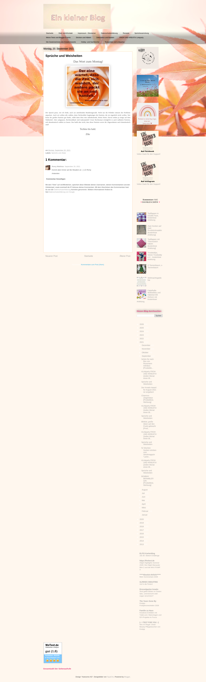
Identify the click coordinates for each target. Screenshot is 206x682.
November (146, 349)
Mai (143, 500)
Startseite (49, 33)
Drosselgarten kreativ (149, 589)
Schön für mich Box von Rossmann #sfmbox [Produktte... (147, 363)
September (146, 356)
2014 (142, 541)
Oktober (145, 352)
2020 (142, 519)
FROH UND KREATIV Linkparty (131, 37)
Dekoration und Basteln (105, 37)
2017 (142, 530)
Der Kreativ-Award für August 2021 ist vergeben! (148, 390)
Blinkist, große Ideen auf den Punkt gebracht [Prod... (148, 425)
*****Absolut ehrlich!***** (150, 575)
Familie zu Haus (146, 611)
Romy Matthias (58, 166)
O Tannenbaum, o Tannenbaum (155, 266)
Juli (143, 493)
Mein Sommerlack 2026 (149, 577)
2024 (142, 331)
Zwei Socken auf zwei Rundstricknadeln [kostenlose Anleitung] (155, 230)
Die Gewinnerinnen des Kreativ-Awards (61, 42)
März (144, 508)
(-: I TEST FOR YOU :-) (149, 622)
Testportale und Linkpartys (115, 42)
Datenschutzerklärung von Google (62, 192)
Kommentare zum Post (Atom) (92, 265)
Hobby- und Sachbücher (90, 42)
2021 (142, 342)
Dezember (146, 345)
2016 (142, 534)
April (144, 504)
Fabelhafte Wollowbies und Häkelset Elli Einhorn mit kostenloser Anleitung (148, 296)
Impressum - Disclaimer (87, 33)
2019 (142, 523)
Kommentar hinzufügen (55, 179)
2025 (142, 328)
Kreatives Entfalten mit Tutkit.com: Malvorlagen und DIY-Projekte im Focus (150, 615)
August (145, 490)
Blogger (127, 677)
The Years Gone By (148, 601)
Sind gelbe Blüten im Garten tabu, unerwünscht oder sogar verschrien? (150, 593)
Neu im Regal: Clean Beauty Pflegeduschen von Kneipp (150, 627)
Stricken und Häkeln (83, 37)
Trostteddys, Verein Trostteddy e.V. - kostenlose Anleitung (155, 256)
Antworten (56, 173)
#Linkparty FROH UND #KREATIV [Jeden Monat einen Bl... (149, 374)
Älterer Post (125, 256)
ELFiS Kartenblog (147, 553)
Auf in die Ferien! (146, 584)
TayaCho (110, 677)
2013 (142, 544)
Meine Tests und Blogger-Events (58, 37)
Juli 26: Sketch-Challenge (149, 556)
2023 (142, 335)
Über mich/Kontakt (65, 33)
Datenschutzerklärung (109, 33)
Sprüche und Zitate (59, 153)
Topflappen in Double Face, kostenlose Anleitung (153, 216)
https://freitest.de (147, 561)
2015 (142, 537)
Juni (144, 497)
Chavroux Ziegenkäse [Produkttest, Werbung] (147, 399)
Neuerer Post (51, 256)
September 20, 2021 (72, 166)
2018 (142, 526)
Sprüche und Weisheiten (146, 383)
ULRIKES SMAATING (149, 582)
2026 (142, 324)
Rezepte (126, 33)
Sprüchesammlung (142, 33)
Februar (145, 511)
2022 (142, 339)
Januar (145, 515)
